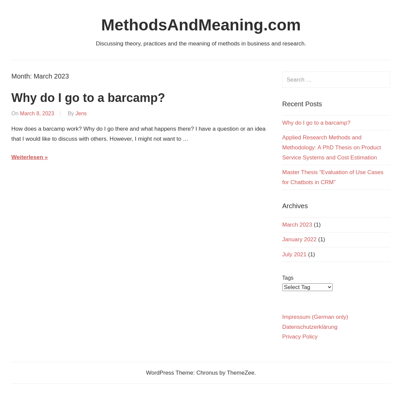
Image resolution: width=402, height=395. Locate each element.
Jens (81, 113)
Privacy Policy (300, 337)
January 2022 (299, 239)
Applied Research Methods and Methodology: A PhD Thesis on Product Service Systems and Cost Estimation (331, 147)
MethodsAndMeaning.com (201, 25)
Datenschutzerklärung (310, 327)
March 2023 (297, 225)
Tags (288, 278)
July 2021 (294, 254)
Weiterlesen (27, 157)
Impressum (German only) (315, 317)
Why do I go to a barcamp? (88, 98)
